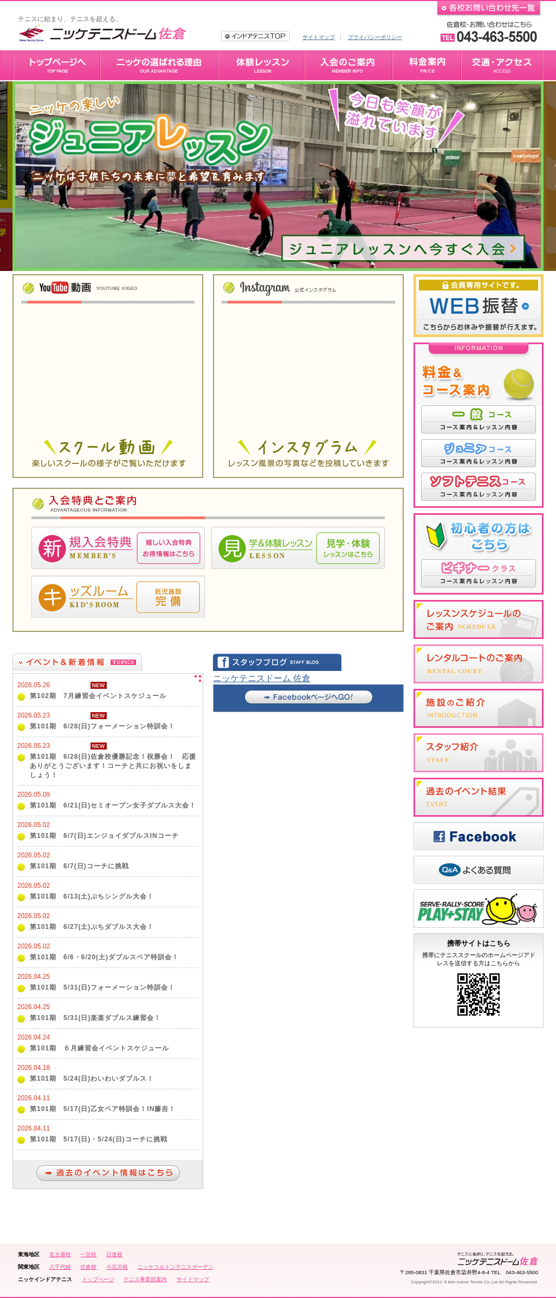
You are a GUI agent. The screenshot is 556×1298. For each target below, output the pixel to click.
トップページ (98, 1279)
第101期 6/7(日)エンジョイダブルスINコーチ (104, 835)
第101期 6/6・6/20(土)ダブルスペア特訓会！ (104, 957)
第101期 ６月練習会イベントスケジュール (99, 1048)
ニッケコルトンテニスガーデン (176, 1267)
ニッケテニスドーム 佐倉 (262, 678)
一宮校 (88, 1254)
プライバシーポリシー (375, 37)
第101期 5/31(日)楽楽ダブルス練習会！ (95, 1018)
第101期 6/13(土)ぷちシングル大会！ (92, 896)
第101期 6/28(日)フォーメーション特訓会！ (102, 726)
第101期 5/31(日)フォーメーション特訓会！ (102, 987)
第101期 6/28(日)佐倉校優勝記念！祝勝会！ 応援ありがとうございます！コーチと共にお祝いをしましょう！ (113, 766)
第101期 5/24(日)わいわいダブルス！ (92, 1078)
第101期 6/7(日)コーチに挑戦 (79, 866)
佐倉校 (88, 1267)
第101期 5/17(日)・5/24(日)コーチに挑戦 (98, 1139)
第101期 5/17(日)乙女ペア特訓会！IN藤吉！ (103, 1109)
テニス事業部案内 (145, 1279)
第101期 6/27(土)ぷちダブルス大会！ (92, 927)
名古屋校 (60, 1254)
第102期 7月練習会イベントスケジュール (98, 696)
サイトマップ (318, 37)
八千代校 (60, 1267)
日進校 (114, 1254)
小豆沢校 (117, 1267)
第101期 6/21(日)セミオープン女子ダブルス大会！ (113, 805)
